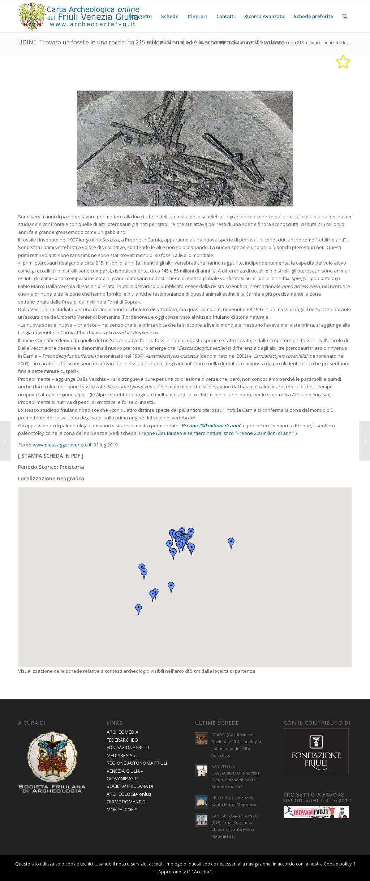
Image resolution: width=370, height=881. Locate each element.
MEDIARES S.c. (122, 755)
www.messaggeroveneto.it (62, 444)
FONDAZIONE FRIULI (128, 747)
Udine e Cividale (193, 42)
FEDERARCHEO (122, 740)
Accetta (201, 872)
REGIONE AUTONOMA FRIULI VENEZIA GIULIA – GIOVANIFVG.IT (137, 771)
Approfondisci (173, 872)
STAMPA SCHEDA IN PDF (50, 455)
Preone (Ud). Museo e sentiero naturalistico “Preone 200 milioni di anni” (216, 433)
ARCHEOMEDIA (122, 732)
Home (167, 42)
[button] (173, 554)
